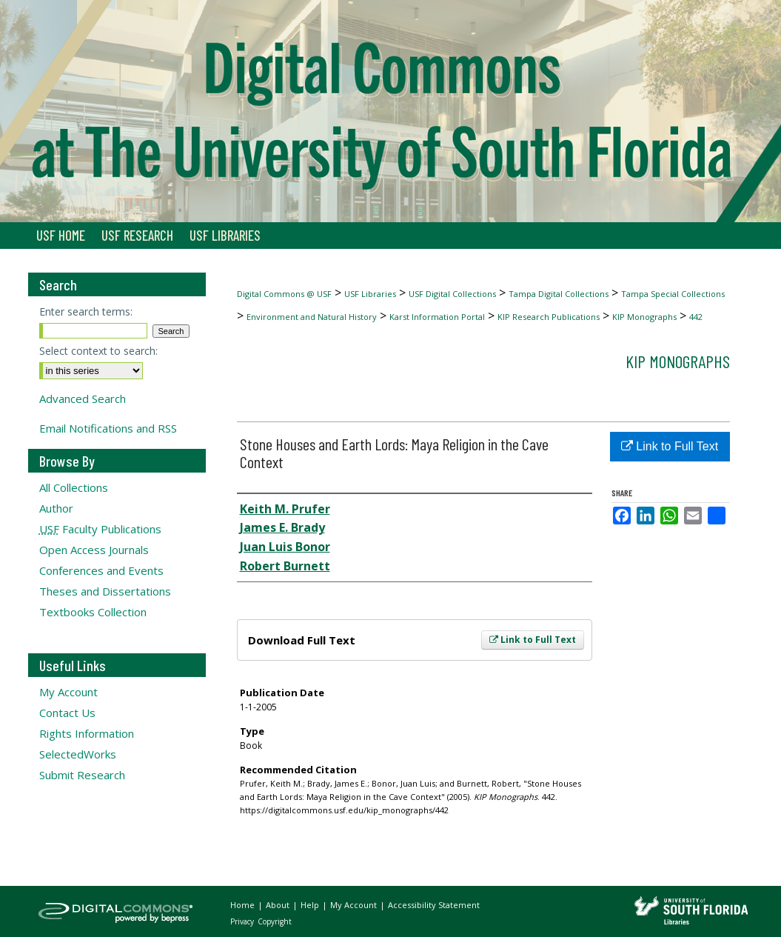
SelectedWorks (77, 754)
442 (696, 316)
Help (311, 904)
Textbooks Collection (93, 611)
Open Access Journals (94, 549)
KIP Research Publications (548, 316)
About (279, 904)
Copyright (275, 921)
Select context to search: (98, 351)
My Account (68, 691)
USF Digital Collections (452, 293)
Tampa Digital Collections (559, 293)
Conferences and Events (101, 570)
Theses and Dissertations (105, 591)
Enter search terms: (86, 311)
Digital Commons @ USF (284, 293)
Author (56, 508)
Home (243, 904)
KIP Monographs (644, 316)
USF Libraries (370, 293)
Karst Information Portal (437, 316)
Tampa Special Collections (673, 293)
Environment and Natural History (312, 316)
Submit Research (82, 774)
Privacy (243, 921)
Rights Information (86, 733)
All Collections (73, 487)
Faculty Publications (100, 528)
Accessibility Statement (434, 904)
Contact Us (67, 712)
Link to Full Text (532, 639)
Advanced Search (82, 398)
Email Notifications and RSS (108, 428)
